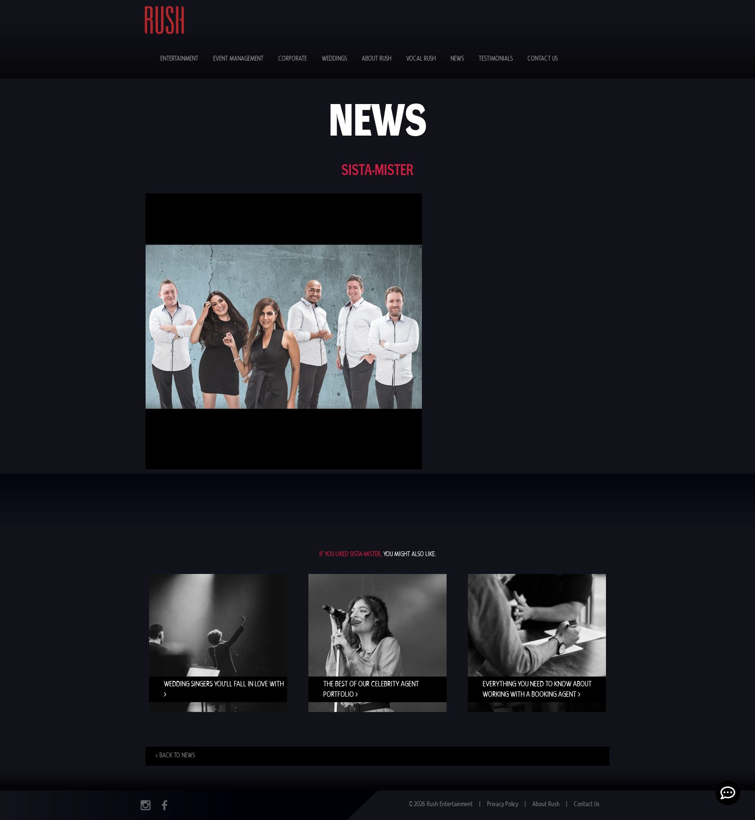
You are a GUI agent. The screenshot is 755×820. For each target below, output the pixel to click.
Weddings (334, 59)
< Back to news (175, 755)
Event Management (238, 59)
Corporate (292, 59)
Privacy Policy (502, 804)
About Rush (376, 59)
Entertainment (179, 59)
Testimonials (496, 59)
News (457, 59)
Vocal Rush (421, 59)
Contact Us (543, 59)
